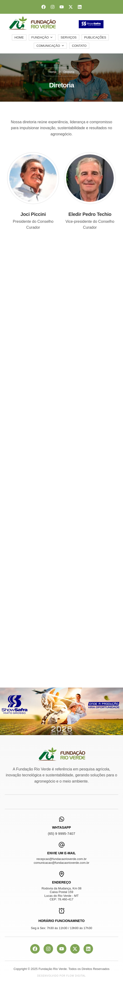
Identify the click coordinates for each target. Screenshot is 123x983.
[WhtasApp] (61, 819)
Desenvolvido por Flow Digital (61, 975)
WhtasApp (61, 827)
